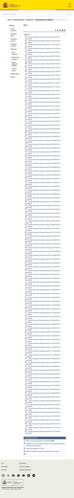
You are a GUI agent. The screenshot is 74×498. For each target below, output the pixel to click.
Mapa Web (4, 466)
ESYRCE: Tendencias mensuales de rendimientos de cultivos (42, 451)
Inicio (9, 20)
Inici (2, 463)
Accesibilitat (22, 463)
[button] (69, 5)
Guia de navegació (24, 466)
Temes (12, 25)
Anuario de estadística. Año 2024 (35, 448)
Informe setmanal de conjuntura (15, 64)
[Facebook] (56, 31)
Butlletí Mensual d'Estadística (15, 58)
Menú (70, 7)
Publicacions (29, 20)
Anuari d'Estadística (15, 53)
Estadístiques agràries (14, 34)
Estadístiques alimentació (14, 45)
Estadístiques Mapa (18, 20)
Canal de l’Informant (25, 469)
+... (27, 454)
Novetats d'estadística (13, 29)
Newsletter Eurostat (14, 69)
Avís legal (4, 469)
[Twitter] (58, 30)
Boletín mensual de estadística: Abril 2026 (38, 441)
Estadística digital (15, 73)
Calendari (13, 77)
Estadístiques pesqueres (14, 40)
